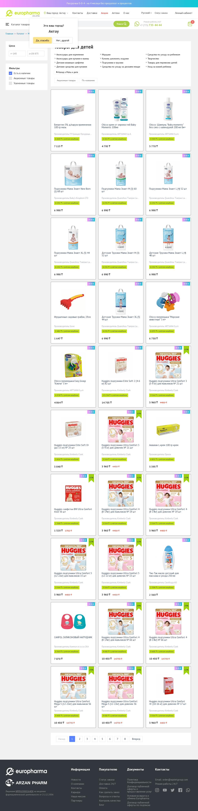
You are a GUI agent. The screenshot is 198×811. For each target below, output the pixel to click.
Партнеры (76, 800)
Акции (104, 13)
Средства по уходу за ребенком (164, 54)
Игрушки (106, 54)
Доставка (92, 13)
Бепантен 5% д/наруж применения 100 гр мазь (72, 128)
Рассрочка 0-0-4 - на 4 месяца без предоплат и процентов (99, 3)
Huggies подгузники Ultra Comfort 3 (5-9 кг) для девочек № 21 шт (120, 448)
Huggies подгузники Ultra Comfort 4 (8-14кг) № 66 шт (168, 640)
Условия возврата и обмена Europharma (138, 797)
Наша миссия (78, 796)
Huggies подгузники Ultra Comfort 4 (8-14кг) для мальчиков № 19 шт (120, 512)
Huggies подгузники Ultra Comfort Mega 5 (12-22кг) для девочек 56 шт (119, 706)
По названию (88, 82)
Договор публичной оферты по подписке (138, 804)
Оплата (103, 788)
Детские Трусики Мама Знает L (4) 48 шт (167, 256)
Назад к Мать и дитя (68, 74)
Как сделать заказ (109, 792)
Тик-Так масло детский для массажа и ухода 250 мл (164, 576)
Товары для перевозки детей (162, 62)
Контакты (77, 13)
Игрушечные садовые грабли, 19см (72, 318)
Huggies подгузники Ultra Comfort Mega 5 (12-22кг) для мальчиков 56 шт (72, 706)
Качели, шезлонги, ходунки (115, 58)
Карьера (75, 792)
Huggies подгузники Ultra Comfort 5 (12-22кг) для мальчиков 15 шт (73, 576)
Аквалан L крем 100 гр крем (163, 447)
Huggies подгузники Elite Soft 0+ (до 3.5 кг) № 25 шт (71, 448)
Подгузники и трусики (112, 62)
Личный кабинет (183, 13)
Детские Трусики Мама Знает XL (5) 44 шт (121, 320)
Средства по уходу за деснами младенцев (123, 66)
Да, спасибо (42, 40)
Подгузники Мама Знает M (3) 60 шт (119, 192)
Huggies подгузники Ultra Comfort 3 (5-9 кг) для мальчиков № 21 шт (168, 384)
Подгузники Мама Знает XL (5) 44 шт (72, 256)
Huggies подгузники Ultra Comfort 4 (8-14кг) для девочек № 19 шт (168, 512)
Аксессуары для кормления (70, 54)
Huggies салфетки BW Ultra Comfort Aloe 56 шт (73, 512)
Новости (76, 779)
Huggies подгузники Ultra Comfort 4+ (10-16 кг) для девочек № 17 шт (167, 704)
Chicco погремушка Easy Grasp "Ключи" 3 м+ (70, 384)
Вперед (136, 741)
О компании (77, 783)
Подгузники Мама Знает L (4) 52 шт (168, 190)
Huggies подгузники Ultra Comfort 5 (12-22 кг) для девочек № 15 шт (120, 576)
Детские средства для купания (71, 66)
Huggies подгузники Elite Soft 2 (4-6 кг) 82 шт (121, 384)
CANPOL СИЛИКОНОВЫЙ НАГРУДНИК (73, 639)
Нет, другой (62, 40)
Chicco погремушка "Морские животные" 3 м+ (164, 320)
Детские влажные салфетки (70, 62)
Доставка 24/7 (107, 783)
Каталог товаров (18, 24)
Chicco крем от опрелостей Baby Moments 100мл (119, 128)
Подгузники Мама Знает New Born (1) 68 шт (72, 192)
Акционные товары (66, 82)
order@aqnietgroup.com (175, 779)
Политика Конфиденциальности (139, 781)
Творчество (153, 58)
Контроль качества (109, 800)
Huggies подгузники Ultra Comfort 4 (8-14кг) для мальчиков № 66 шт (120, 640)
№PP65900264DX (25, 791)
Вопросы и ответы (109, 796)
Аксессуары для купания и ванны (72, 58)
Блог (101, 804)
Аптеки (116, 13)
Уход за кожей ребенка (159, 66)
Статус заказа (161, 12)
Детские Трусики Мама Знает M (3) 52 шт (120, 256)
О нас (126, 13)
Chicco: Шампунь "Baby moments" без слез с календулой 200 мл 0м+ (167, 128)
